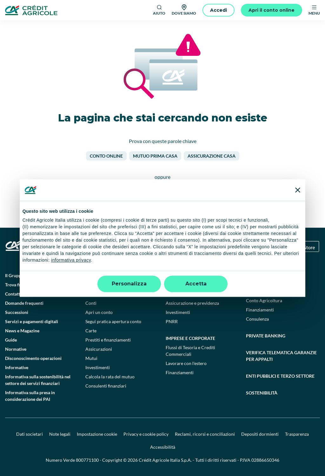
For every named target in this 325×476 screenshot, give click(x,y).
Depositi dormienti (260, 434)
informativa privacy (71, 260)
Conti (90, 303)
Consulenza (257, 319)
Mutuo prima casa (155, 156)
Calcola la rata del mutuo (110, 376)
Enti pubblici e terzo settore (280, 376)
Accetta (196, 284)
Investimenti (97, 367)
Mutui (91, 358)
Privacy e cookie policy (146, 434)
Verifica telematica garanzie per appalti (281, 356)
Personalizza (129, 284)
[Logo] (31, 10)
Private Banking (265, 335)
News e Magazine (22, 330)
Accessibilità (162, 447)
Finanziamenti (180, 372)
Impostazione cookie (97, 434)
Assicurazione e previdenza (192, 303)
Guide (11, 339)
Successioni (16, 312)
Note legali (59, 434)
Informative (16, 367)
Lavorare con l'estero (186, 363)
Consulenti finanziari (105, 385)
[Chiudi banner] (298, 190)
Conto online (106, 156)
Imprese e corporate (190, 338)
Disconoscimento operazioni (33, 358)
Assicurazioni (98, 349)
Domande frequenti (24, 303)
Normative (15, 349)
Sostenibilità (261, 392)
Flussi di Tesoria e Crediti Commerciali (190, 351)
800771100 (87, 460)
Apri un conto (99, 312)
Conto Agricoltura (264, 300)
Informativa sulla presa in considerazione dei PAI (30, 396)
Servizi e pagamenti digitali (31, 321)
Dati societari (29, 434)
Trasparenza (297, 434)
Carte (90, 330)
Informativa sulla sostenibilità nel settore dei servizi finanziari (37, 380)
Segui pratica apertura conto (113, 321)
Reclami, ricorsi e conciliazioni (205, 434)
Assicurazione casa (211, 156)
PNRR (172, 321)
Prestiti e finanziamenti (108, 339)
